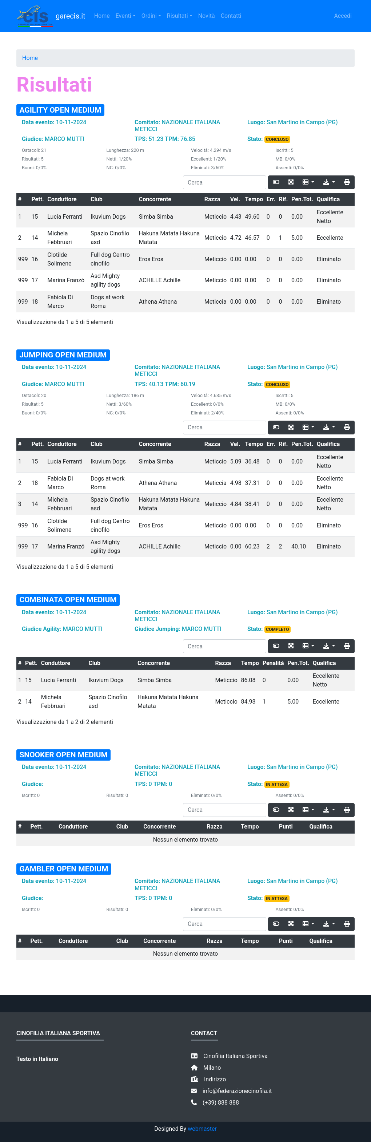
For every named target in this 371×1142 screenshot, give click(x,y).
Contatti (231, 15)
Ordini (149, 15)
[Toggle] (276, 182)
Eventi (123, 15)
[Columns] (308, 182)
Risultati (177, 15)
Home (102, 15)
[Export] (329, 182)
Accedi (343, 15)
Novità (206, 15)
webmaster (202, 1128)
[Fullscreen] (291, 182)
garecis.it (50, 16)
